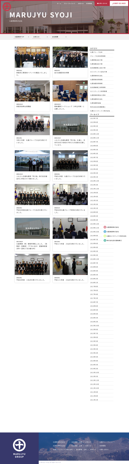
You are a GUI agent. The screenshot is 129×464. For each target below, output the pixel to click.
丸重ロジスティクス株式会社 (100, 111)
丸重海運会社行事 (96, 64)
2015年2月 (94, 353)
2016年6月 (94, 306)
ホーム (59, 3)
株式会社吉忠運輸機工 (98, 107)
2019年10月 (94, 232)
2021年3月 (94, 200)
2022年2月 (94, 185)
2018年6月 (94, 267)
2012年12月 (94, 380)
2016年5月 (94, 310)
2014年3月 (94, 365)
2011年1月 (94, 400)
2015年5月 (94, 341)
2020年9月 (94, 212)
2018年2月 (94, 279)
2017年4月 (94, 294)
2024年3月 (94, 150)
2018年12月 (94, 259)
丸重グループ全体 (96, 52)
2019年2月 (94, 255)
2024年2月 (94, 153)
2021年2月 (94, 204)
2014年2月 (94, 369)
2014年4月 (94, 361)
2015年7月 (94, 333)
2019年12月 (94, 224)
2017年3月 (94, 298)
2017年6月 (94, 290)
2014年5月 (94, 357)
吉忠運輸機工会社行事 (98, 68)
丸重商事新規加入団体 (98, 95)
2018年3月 (94, 275)
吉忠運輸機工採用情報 (98, 87)
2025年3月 (94, 126)
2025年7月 (94, 118)
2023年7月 (94, 157)
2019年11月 (94, 228)
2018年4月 (94, 271)
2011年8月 (94, 396)
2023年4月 (94, 169)
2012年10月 (94, 384)
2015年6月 (94, 337)
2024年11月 (94, 138)
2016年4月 (94, 314)
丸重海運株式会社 (112, 231)
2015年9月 (94, 329)
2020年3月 (94, 216)
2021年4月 (94, 196)
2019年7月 (94, 239)
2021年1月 (94, 208)
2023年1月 (94, 177)
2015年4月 (94, 345)
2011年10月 (94, 388)
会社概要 (55, 37)
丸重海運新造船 (95, 103)
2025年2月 (94, 130)
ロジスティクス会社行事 (98, 72)
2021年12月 (94, 189)
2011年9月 (94, 392)
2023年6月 (94, 161)
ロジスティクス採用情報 (98, 91)
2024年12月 (94, 134)
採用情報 (89, 3)
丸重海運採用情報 (96, 83)
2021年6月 (94, 193)
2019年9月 (94, 236)
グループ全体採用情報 (98, 56)
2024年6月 (94, 146)
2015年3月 (94, 349)
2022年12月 (94, 181)
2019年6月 (94, 243)
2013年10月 (94, 372)
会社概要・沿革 (76, 442)
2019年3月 (94, 251)
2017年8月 (94, 286)
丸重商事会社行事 (96, 60)
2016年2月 (94, 322)
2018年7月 (94, 263)
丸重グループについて (107, 442)
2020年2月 (94, 220)
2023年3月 (94, 173)
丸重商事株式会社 (111, 227)
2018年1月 (94, 282)
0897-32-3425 (119, 3)
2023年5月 (94, 165)
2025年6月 (94, 122)
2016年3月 (94, 318)
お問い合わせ (102, 3)
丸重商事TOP (19, 37)
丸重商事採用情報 (96, 79)
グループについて (69, 3)
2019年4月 (94, 247)
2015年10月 (94, 325)
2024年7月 (94, 142)
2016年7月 (94, 302)
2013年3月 (94, 376)
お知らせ (81, 3)
